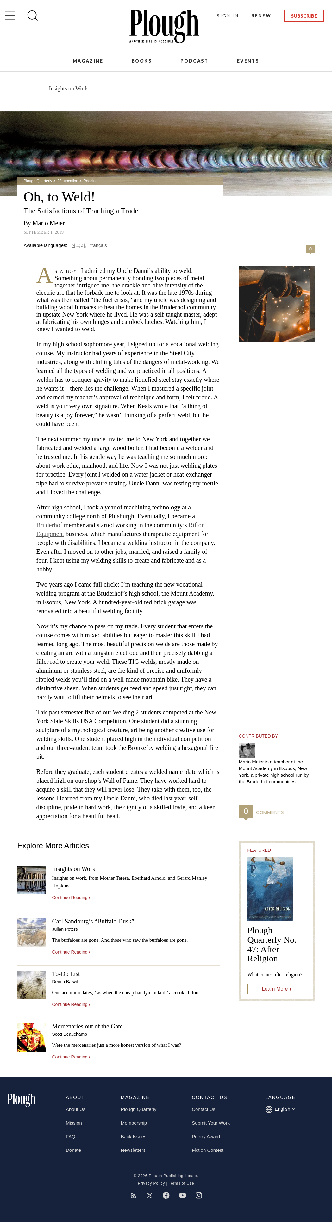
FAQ (70, 1136)
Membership (134, 1123)
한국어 (78, 245)
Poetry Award (206, 1136)
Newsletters (133, 1150)
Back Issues (134, 1136)
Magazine (88, 61)
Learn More (275, 988)
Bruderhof (49, 525)
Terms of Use (181, 1183)
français (98, 245)
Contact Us (203, 1109)
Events (248, 61)
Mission (74, 1123)
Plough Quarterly (38, 181)
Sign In (228, 15)
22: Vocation (67, 181)
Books (142, 61)
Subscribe (304, 16)
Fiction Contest (207, 1150)
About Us (75, 1109)
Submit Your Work (211, 1123)
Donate (73, 1150)
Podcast (194, 61)
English (280, 1109)
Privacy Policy (151, 1183)
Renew (261, 15)
